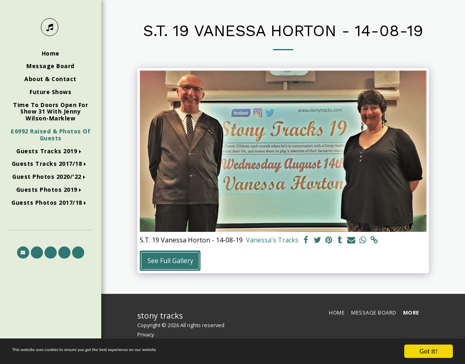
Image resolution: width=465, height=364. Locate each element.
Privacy (145, 334)
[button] (50, 151)
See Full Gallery (170, 260)
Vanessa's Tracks (272, 240)
